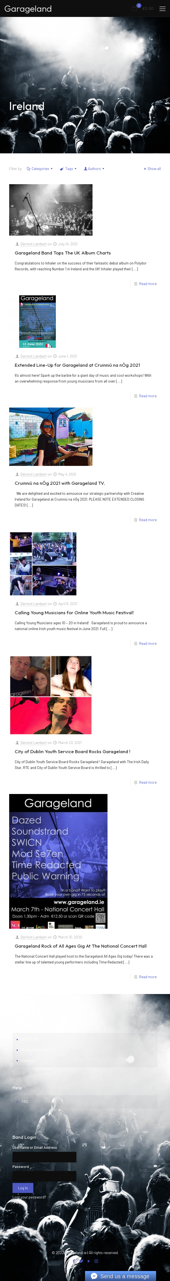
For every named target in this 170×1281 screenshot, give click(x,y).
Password (20, 1166)
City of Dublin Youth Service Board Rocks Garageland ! (72, 751)
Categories (40, 168)
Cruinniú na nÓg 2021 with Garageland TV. (60, 483)
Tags (68, 168)
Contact (28, 1060)
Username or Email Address (34, 1147)
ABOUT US (30, 1039)
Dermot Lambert (34, 244)
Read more (148, 283)
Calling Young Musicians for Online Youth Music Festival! (74, 612)
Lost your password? (29, 1197)
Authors (94, 168)
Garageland (28, 8)
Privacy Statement (36, 1050)
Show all (151, 168)
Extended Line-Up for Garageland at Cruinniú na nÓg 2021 (77, 365)
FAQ (25, 1101)
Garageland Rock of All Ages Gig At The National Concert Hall (81, 946)
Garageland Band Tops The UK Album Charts (63, 253)
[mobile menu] (162, 8)
